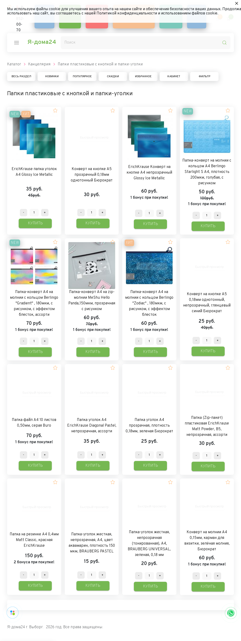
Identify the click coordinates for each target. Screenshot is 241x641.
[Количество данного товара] (34, 212)
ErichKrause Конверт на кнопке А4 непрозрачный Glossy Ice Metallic (149, 173)
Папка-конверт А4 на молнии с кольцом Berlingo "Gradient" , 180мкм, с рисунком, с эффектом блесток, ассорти (34, 303)
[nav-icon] (16, 42)
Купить (35, 223)
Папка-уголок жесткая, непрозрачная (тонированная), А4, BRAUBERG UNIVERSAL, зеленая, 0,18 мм (149, 543)
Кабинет (173, 76)
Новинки (52, 76)
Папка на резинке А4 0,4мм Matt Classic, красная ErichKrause (34, 540)
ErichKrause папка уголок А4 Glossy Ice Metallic (34, 172)
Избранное (143, 76)
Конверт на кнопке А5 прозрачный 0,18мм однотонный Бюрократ (92, 175)
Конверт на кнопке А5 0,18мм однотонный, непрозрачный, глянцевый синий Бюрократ (207, 303)
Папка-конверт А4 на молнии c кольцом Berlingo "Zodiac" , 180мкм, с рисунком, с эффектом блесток (149, 303)
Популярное (82, 76)
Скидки (113, 76)
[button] (55, 110)
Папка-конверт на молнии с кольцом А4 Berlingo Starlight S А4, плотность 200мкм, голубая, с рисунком (206, 172)
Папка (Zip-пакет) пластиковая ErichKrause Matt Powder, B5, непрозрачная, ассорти (207, 426)
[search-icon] (224, 42)
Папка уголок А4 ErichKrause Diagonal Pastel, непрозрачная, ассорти (91, 426)
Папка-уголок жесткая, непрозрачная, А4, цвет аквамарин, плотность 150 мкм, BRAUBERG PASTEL (92, 543)
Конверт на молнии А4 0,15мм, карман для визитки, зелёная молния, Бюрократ (207, 541)
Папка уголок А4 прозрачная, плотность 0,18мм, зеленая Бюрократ (149, 426)
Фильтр (204, 76)
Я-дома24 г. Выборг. (25, 627)
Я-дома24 (41, 42)
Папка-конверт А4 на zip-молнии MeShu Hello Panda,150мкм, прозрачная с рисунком (91, 300)
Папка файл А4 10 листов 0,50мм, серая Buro (34, 423)
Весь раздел (21, 76)
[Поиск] (145, 42)
